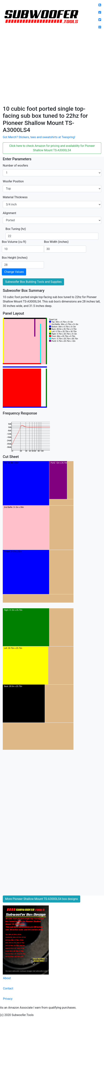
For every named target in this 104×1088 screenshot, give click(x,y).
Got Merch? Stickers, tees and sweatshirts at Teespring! (39, 137)
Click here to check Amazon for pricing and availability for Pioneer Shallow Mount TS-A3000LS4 (52, 148)
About (7, 978)
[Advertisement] (34, 68)
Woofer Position (13, 181)
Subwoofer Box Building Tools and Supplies (33, 282)
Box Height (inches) (14, 257)
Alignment (9, 213)
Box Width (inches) (56, 242)
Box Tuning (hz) (16, 229)
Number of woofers (15, 165)
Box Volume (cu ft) (14, 242)
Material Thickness (15, 197)
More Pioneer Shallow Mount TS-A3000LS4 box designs (41, 899)
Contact (8, 988)
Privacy (8, 998)
